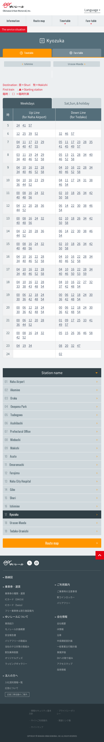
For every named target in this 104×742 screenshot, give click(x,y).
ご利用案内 (63, 584)
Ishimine (27, 64)
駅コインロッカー (66, 597)
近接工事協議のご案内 (17, 694)
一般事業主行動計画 (67, 646)
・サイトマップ (36, 727)
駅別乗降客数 (11, 652)
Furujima (51, 473)
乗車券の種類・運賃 (15, 593)
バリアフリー (63, 603)
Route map (39, 21)
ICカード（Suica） (14, 605)
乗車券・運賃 (12, 586)
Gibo (51, 489)
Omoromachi (51, 464)
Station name (69, 372)
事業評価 (61, 652)
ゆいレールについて (16, 616)
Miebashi (51, 440)
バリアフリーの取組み (16, 641)
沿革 (59, 635)
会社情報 (62, 616)
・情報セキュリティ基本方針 (40, 712)
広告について (11, 688)
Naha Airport (51, 381)
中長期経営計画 (64, 641)
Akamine (51, 390)
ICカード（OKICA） (15, 599)
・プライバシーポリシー (66, 712)
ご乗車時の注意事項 (67, 591)
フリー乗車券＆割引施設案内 (19, 610)
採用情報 (61, 669)
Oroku (51, 398)
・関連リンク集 (64, 720)
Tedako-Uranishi (51, 531)
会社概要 (61, 623)
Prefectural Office (51, 431)
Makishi (51, 448)
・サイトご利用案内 (38, 720)
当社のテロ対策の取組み (17, 646)
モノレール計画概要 (15, 629)
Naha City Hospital (51, 481)
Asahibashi (51, 423)
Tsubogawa (51, 415)
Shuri (51, 498)
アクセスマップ (64, 663)
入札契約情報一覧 (14, 682)
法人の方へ (11, 675)
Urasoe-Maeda (76, 64)
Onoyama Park (51, 406)
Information (13, 21)
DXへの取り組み (65, 658)
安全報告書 (10, 635)
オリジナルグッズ (14, 658)
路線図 (9, 577)
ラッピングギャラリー (16, 663)
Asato (51, 456)
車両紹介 (9, 623)
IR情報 (60, 629)
